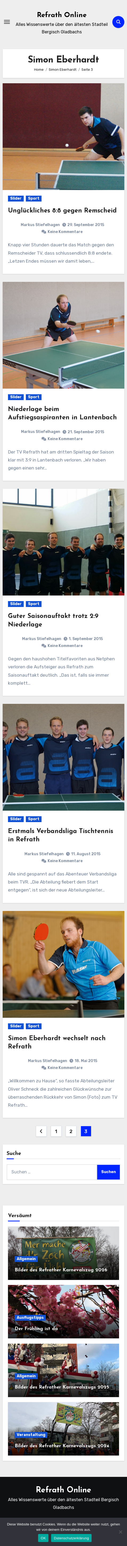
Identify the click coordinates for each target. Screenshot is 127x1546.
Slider (16, 198)
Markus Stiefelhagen (40, 225)
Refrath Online (62, 15)
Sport (33, 198)
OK (43, 1538)
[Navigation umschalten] (7, 22)
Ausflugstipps (30, 1317)
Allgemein (26, 1259)
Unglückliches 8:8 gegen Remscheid (62, 211)
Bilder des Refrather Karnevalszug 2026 (61, 1270)
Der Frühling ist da (36, 1328)
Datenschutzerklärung (71, 1538)
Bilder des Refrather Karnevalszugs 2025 (62, 1387)
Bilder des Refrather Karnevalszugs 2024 (62, 1446)
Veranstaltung (31, 1435)
